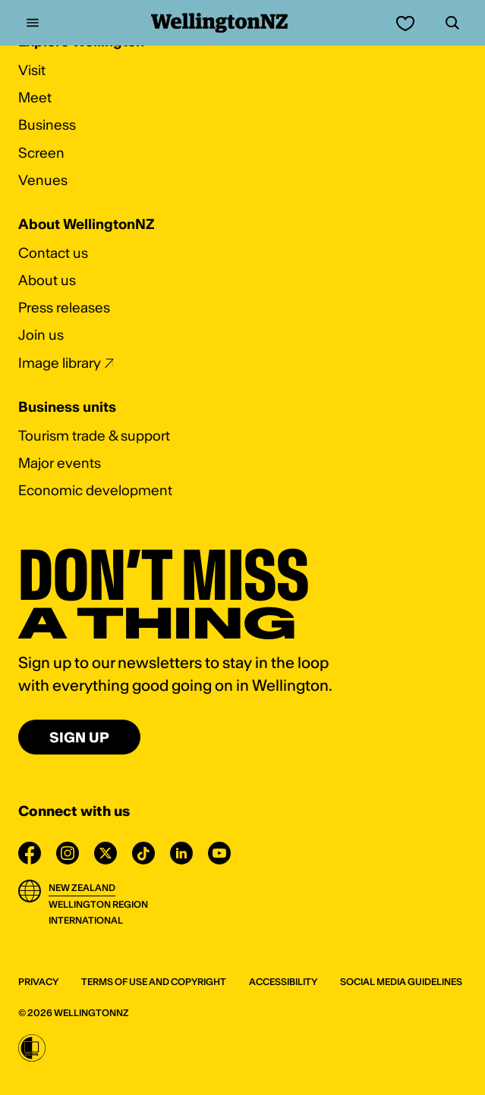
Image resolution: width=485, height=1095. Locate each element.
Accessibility (283, 981)
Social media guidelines (401, 981)
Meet (35, 97)
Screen (41, 153)
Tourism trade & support (94, 435)
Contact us (53, 253)
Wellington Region (98, 904)
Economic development (95, 490)
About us (47, 280)
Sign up (79, 737)
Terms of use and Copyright (153, 981)
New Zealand (82, 887)
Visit (32, 70)
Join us (41, 335)
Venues (43, 180)
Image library (59, 363)
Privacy (38, 981)
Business (47, 124)
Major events (59, 463)
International (86, 920)
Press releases (64, 307)
